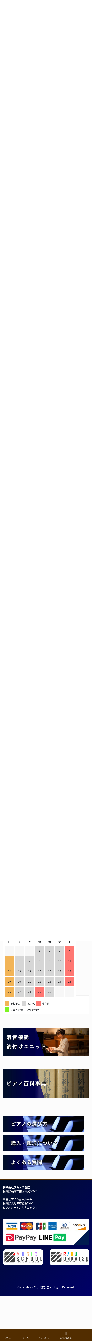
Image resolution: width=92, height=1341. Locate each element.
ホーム (26, 1335)
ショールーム (44, 1335)
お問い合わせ (66, 1335)
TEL (84, 1335)
